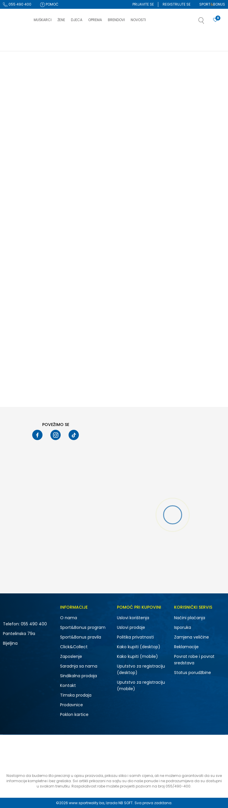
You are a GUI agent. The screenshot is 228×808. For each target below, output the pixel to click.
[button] (207, 22)
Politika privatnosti (135, 637)
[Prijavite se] (215, 20)
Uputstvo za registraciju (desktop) (141, 669)
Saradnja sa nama (78, 666)
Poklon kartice (74, 714)
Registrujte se (176, 4)
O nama (68, 618)
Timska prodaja (75, 695)
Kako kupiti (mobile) (137, 656)
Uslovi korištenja (133, 618)
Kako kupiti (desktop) (138, 647)
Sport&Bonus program (83, 627)
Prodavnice (71, 705)
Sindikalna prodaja (78, 676)
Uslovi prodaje (131, 627)
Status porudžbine (192, 672)
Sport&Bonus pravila (80, 637)
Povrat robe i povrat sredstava (194, 659)
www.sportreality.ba (86, 802)
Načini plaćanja (189, 618)
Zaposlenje (71, 656)
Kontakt (68, 685)
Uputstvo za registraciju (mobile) (141, 685)
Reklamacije (186, 647)
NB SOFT (125, 802)
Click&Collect (74, 647)
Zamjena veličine (191, 637)
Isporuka (182, 627)
